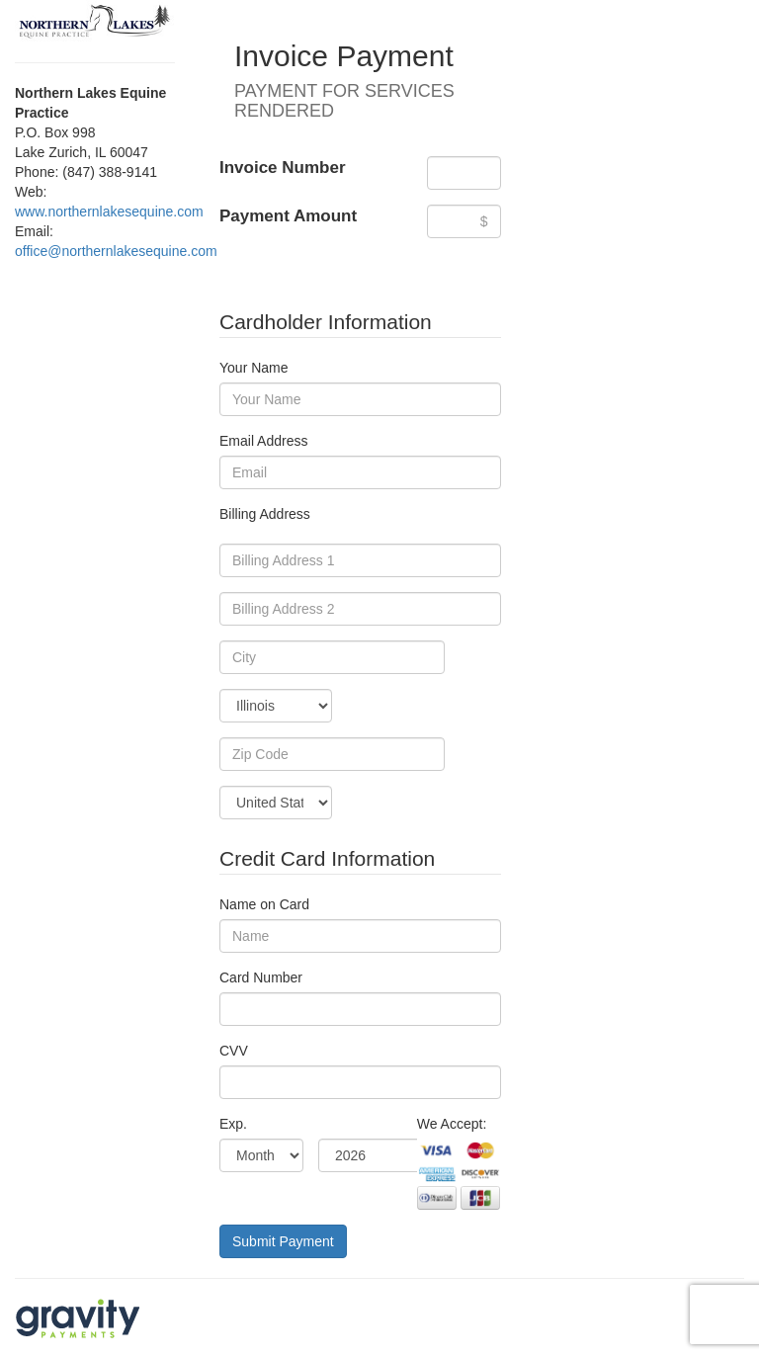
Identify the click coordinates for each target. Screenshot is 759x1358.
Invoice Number (282, 167)
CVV (233, 1051)
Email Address (263, 441)
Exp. (233, 1124)
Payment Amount (288, 216)
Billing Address (264, 514)
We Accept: (452, 1124)
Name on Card (264, 904)
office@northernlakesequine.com (116, 251)
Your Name (254, 368)
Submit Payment (283, 1241)
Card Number (260, 977)
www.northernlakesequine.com (109, 211)
